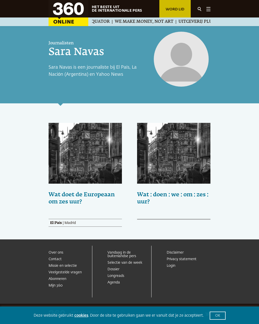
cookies (81, 315)
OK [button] (217, 315)
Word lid (175, 9)
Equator (101, 22)
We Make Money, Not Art (146, 22)
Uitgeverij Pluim (201, 22)
